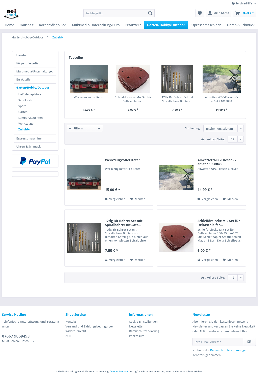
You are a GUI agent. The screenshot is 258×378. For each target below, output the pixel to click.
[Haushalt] (26, 25)
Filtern (76, 128)
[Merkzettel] (200, 13)
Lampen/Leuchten (30, 118)
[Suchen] (150, 13)
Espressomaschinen (29, 138)
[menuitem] (119, 15)
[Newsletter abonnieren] (249, 342)
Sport (22, 106)
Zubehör (24, 129)
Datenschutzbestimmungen (229, 350)
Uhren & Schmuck (28, 146)
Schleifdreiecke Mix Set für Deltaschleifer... (133, 99)
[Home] (9, 25)
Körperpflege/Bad (28, 63)
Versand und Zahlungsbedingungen (90, 326)
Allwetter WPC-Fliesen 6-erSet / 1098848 (221, 99)
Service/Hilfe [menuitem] (242, 3)
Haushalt (22, 55)
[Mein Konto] (218, 13)
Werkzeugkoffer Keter (89, 97)
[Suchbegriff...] (119, 13)
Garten (23, 112)
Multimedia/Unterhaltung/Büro (36, 71)
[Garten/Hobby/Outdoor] (166, 25)
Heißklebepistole (29, 94)
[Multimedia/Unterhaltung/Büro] (96, 25)
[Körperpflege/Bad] (52, 25)
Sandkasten (26, 100)
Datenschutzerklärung (144, 331)
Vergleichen (115, 199)
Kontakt (71, 321)
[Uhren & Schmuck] (240, 25)
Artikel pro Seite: (213, 139)
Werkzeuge (25, 123)
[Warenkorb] (244, 13)
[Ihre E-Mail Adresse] (217, 342)
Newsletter (136, 326)
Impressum (136, 336)
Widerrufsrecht (76, 331)
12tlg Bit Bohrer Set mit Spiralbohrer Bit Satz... (177, 99)
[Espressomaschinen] (206, 25)
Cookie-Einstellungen (143, 321)
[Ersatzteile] (133, 25)
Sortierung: (193, 128)
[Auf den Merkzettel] (137, 199)
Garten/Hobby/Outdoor (32, 87)
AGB (68, 336)
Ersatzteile (23, 79)
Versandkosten (119, 371)
